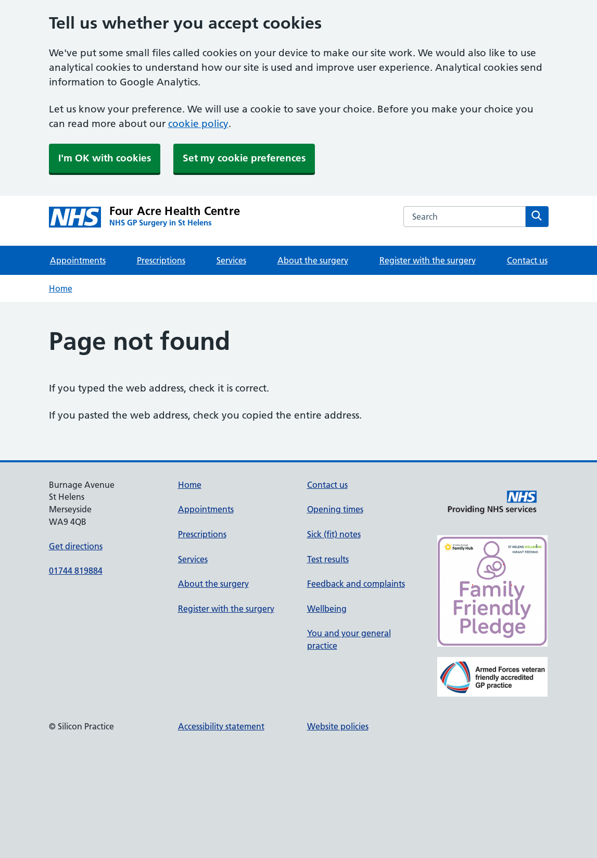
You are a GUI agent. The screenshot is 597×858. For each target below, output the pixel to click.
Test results (328, 559)
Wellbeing (327, 608)
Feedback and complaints (356, 583)
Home (60, 288)
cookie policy (198, 124)
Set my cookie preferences (244, 158)
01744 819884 (76, 570)
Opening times (335, 509)
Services (231, 260)
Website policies (338, 726)
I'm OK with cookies (104, 158)
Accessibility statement (221, 726)
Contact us (527, 260)
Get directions (76, 546)
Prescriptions (161, 260)
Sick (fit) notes (334, 534)
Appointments (78, 260)
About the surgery (312, 260)
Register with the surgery (427, 260)
